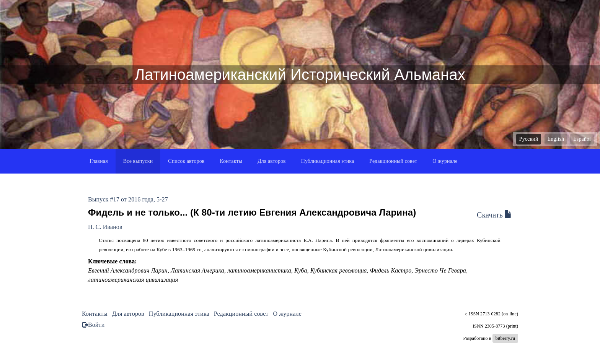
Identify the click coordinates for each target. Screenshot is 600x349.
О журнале (444, 161)
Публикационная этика (327, 161)
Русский (528, 139)
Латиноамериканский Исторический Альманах (300, 74)
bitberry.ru (505, 338)
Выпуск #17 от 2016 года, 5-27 (128, 199)
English (556, 139)
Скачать (494, 215)
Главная (99, 161)
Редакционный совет (393, 161)
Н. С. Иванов (105, 227)
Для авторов (272, 161)
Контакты (231, 161)
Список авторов (186, 161)
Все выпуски (138, 161)
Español (582, 139)
